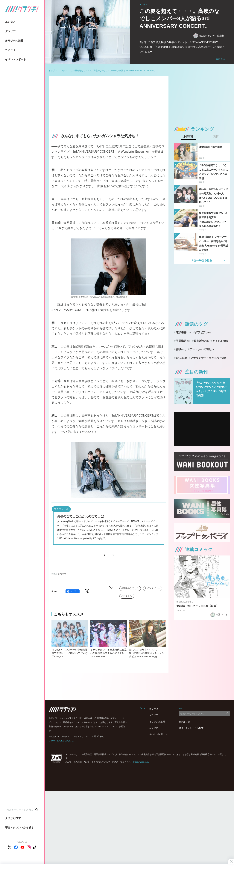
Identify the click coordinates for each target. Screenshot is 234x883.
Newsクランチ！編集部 (209, 35)
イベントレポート (15, 59)
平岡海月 (183, 340)
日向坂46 (201, 340)
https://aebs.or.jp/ (141, 762)
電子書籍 (184, 332)
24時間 (188, 136)
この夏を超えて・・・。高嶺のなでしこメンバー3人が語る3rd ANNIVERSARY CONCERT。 (113, 70)
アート (196, 349)
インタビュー (153, 588)
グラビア (10, 31)
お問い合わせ (98, 736)
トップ (52, 70)
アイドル (127, 596)
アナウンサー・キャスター (208, 357)
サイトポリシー (80, 736)
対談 (210, 349)
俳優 (181, 349)
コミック (10, 50)
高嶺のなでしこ (131, 588)
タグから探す (13, 818)
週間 (216, 136)
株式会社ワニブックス (59, 736)
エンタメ (10, 21)
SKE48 (181, 357)
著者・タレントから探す (19, 827)
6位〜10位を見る (202, 260)
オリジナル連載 (14, 40)
